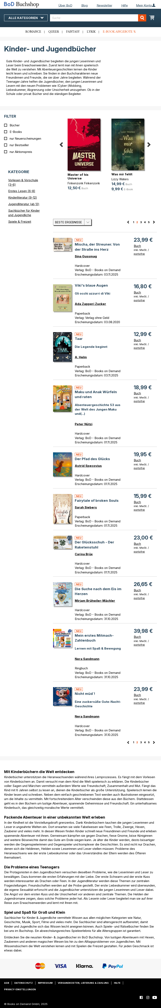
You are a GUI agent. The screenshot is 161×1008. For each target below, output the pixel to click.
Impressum (45, 982)
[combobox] (98, 17)
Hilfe (124, 5)
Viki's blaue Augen (91, 285)
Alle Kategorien (25, 18)
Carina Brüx (84, 554)
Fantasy (73, 32)
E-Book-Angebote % (119, 32)
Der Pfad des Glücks (92, 459)
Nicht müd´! (85, 694)
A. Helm (81, 357)
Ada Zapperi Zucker (90, 304)
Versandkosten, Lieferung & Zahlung (83, 982)
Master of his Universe (78, 176)
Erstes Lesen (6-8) (21, 191)
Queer (53, 32)
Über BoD (65, 5)
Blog (84, 5)
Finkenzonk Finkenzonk (84, 183)
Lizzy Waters (120, 179)
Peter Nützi (83, 424)
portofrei (139, 253)
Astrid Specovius (88, 466)
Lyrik (91, 32)
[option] (83, 154)
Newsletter (104, 5)
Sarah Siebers (86, 507)
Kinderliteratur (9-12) (22, 197)
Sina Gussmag (86, 256)
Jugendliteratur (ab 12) (23, 204)
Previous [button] (61, 143)
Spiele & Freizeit (19, 222)
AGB (6, 982)
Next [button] (149, 143)
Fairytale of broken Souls (97, 500)
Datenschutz (23, 982)
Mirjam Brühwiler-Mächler (95, 601)
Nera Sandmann (87, 659)
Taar (79, 339)
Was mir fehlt (121, 174)
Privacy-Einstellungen (20, 989)
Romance (33, 32)
